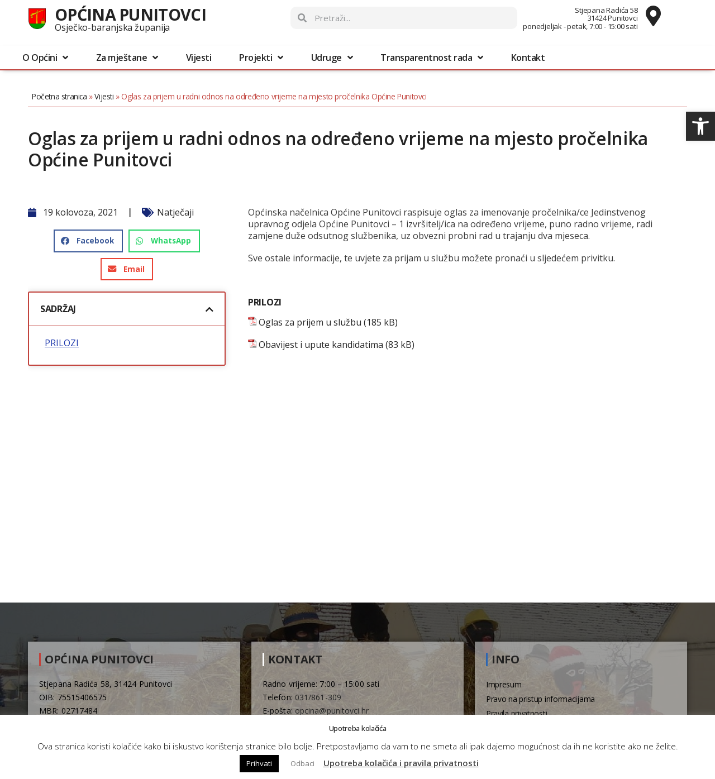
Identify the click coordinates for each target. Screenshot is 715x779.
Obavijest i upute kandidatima (321, 345)
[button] (700, 126)
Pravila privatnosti (516, 713)
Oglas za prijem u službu (310, 322)
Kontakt (528, 57)
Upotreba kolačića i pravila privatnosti (401, 762)
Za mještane (127, 57)
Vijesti (199, 57)
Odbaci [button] (302, 763)
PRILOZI (62, 343)
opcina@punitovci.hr (332, 710)
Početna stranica (59, 96)
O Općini (45, 57)
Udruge (332, 57)
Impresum (504, 684)
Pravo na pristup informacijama (540, 699)
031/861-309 (318, 697)
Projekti (261, 57)
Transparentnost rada (431, 57)
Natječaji (175, 212)
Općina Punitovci (130, 14)
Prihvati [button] (259, 763)
